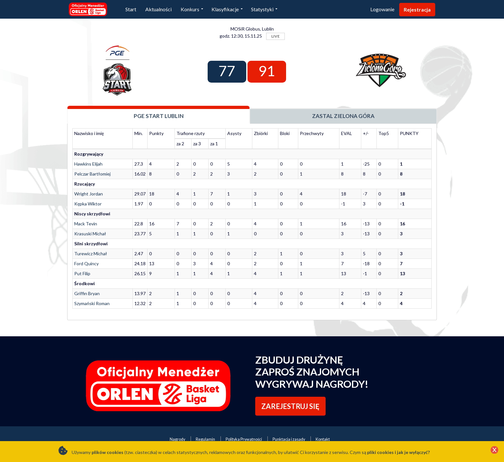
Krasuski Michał (90, 233)
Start (130, 9)
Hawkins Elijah (88, 164)
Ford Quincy (86, 263)
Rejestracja (417, 9)
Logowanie (382, 9)
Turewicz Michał (90, 253)
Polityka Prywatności (244, 439)
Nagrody (177, 439)
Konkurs (190, 9)
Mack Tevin (85, 223)
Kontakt (323, 439)
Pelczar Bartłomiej (92, 174)
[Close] (494, 450)
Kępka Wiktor (88, 203)
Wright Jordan (88, 193)
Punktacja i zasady (289, 439)
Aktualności (158, 9)
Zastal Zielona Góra (343, 116)
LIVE (275, 36)
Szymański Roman (92, 303)
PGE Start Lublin (159, 116)
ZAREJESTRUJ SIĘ (290, 406)
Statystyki (262, 9)
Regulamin (205, 439)
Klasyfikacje (225, 9)
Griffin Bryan (87, 293)
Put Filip (82, 273)
